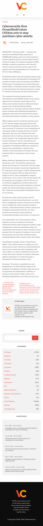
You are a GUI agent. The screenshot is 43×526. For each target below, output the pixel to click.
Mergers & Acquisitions (12, 394)
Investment (8, 382)
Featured (7, 367)
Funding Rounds (10, 375)
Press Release (9, 401)
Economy (7, 360)
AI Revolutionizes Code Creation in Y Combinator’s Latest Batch (17, 439)
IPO (5, 386)
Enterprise (8, 363)
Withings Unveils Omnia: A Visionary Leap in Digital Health (20, 460)
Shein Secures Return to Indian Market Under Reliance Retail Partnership (20, 470)
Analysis (7, 356)
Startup (7, 405)
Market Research (10, 390)
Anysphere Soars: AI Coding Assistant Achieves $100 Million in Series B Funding (21, 429)
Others (6, 397)
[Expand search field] (24, 15)
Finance (7, 371)
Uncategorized (9, 409)
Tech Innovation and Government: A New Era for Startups (20, 449)
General (7, 379)
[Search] (35, 338)
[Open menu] (17, 15)
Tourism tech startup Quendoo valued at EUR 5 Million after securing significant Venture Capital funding (9, 288)
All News (5, 22)
